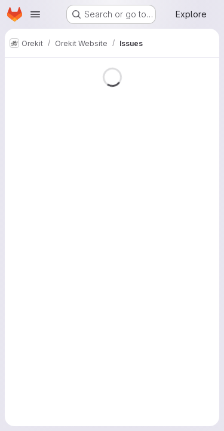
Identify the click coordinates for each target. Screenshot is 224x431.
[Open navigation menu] (35, 14)
